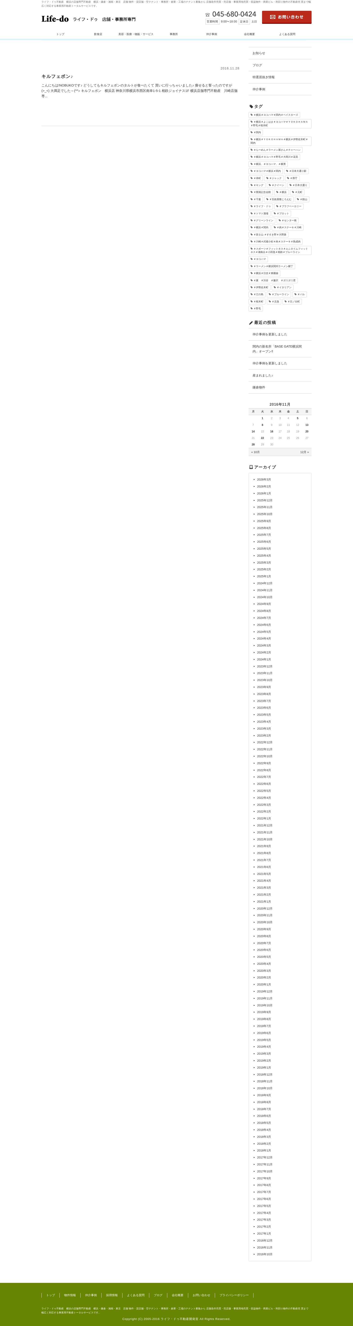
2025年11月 (265, 507)
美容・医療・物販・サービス (136, 34)
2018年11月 (265, 1081)
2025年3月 (264, 562)
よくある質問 (287, 34)
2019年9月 (264, 1012)
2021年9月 (264, 846)
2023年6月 (264, 707)
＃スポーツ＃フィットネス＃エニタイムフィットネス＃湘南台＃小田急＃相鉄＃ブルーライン (279, 250)
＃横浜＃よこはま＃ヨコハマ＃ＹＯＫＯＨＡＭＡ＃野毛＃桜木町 (279, 123)
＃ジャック (275, 178)
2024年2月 (264, 652)
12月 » (304, 452)
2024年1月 (264, 659)
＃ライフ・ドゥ (262, 206)
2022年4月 (264, 797)
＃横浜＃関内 (260, 227)
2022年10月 (265, 756)
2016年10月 (265, 1254)
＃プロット (283, 213)
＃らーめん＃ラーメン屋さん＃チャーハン (277, 149)
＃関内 (257, 132)
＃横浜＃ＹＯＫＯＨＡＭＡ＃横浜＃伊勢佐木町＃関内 (279, 141)
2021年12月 (265, 825)
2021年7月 (264, 860)
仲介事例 (211, 34)
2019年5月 (264, 1040)
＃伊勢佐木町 (260, 287)
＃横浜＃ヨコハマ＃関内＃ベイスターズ (275, 114)
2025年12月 (265, 500)
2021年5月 (264, 874)
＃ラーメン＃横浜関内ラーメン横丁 (273, 266)
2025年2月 (264, 569)
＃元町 (298, 192)
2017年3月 (264, 1219)
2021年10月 (265, 839)
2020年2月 (264, 977)
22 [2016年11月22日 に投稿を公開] (262, 438)
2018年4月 (264, 1129)
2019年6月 (264, 1033)
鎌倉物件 (259, 387)
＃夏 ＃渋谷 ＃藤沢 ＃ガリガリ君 (274, 280)
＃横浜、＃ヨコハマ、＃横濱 (269, 164)
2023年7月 (264, 701)
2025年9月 (264, 521)
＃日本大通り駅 (297, 171)
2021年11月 (265, 832)
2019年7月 (264, 1026)
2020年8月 (264, 936)
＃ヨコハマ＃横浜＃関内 (267, 171)
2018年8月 (264, 1102)
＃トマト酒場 (260, 213)
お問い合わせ (201, 1295)
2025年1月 (264, 576)
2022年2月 (264, 811)
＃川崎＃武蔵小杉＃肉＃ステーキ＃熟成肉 (277, 241)
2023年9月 (264, 687)
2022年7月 (264, 777)
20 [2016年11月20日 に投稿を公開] (306, 431)
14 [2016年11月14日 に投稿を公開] (253, 431)
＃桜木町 (258, 301)
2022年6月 (264, 784)
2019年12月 (265, 991)
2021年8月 (264, 853)
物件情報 (70, 1295)
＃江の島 (258, 294)
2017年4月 (264, 1213)
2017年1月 (264, 1233)
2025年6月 (264, 541)
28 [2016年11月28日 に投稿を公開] (253, 444)
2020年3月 (264, 970)
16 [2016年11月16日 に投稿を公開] (271, 431)
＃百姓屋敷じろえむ (280, 199)
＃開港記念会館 (262, 192)
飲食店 (98, 34)
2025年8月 (264, 528)
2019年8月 (264, 1019)
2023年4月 (264, 721)
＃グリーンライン (263, 220)
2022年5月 (264, 791)
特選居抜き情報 (264, 77)
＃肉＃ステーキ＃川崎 (289, 227)
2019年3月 (264, 1053)
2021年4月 (264, 880)
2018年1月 (264, 1150)
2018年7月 (264, 1109)
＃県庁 (293, 178)
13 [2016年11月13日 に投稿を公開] (306, 425)
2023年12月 (265, 666)
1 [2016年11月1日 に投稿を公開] (262, 418)
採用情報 (112, 1295)
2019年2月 (264, 1060)
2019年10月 (265, 1005)
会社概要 (249, 34)
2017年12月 (265, 1157)
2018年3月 (264, 1136)
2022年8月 (264, 770)
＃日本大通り (299, 185)
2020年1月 (264, 984)
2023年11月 (265, 673)
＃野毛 (257, 308)
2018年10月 (265, 1088)
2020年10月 (265, 922)
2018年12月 (265, 1074)
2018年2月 (264, 1143)
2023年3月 (264, 728)
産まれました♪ (263, 375)
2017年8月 (264, 1185)
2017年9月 (264, 1178)
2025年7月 (264, 534)
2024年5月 (264, 631)
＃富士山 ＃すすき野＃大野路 (269, 234)
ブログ (257, 65)
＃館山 (303, 199)
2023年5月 (264, 714)
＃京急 (275, 301)
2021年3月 (264, 887)
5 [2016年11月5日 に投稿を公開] (298, 418)
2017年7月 (264, 1192)
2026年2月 (264, 486)
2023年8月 (264, 694)
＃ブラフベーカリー (290, 206)
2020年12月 (265, 908)
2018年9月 (264, 1095)
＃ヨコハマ (259, 259)
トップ (60, 34)
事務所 (174, 34)
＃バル (301, 294)
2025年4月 (264, 555)
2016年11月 (265, 1247)
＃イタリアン (284, 287)
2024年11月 (265, 590)
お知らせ (259, 53)
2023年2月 (264, 735)
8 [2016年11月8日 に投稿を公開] (262, 425)
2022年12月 (265, 742)
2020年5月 (264, 957)
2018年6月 (264, 1116)
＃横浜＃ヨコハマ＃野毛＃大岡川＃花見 (275, 156)
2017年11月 (265, 1164)
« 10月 (255, 452)
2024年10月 (265, 597)
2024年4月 (264, 638)
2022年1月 (264, 818)
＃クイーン (278, 185)
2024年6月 (264, 624)
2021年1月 (264, 901)
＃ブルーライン (280, 294)
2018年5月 (264, 1123)
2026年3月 (264, 479)
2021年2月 (264, 894)
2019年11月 (265, 998)
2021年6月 (264, 867)
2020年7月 (264, 943)
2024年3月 (264, 645)
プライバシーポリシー (234, 1295)
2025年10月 (265, 514)
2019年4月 (264, 1046)
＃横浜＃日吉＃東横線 (265, 273)
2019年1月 (264, 1067)
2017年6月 (264, 1199)
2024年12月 (265, 583)
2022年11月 (265, 749)
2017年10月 (265, 1171)
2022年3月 (264, 804)
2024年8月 (264, 611)
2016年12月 (265, 1240)
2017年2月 (264, 1226)
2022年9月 (264, 763)
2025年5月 (264, 548)
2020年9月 (264, 929)
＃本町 (257, 178)
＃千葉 (257, 199)
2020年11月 (265, 915)
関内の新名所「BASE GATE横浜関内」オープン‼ (277, 349)
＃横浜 (283, 192)
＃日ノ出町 (293, 301)
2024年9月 (264, 604)
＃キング (258, 185)
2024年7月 (264, 618)
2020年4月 (264, 963)
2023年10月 (265, 680)
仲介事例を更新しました (270, 334)
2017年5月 (264, 1206)
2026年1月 (264, 493)
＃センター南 (289, 220)
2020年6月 (264, 950)
